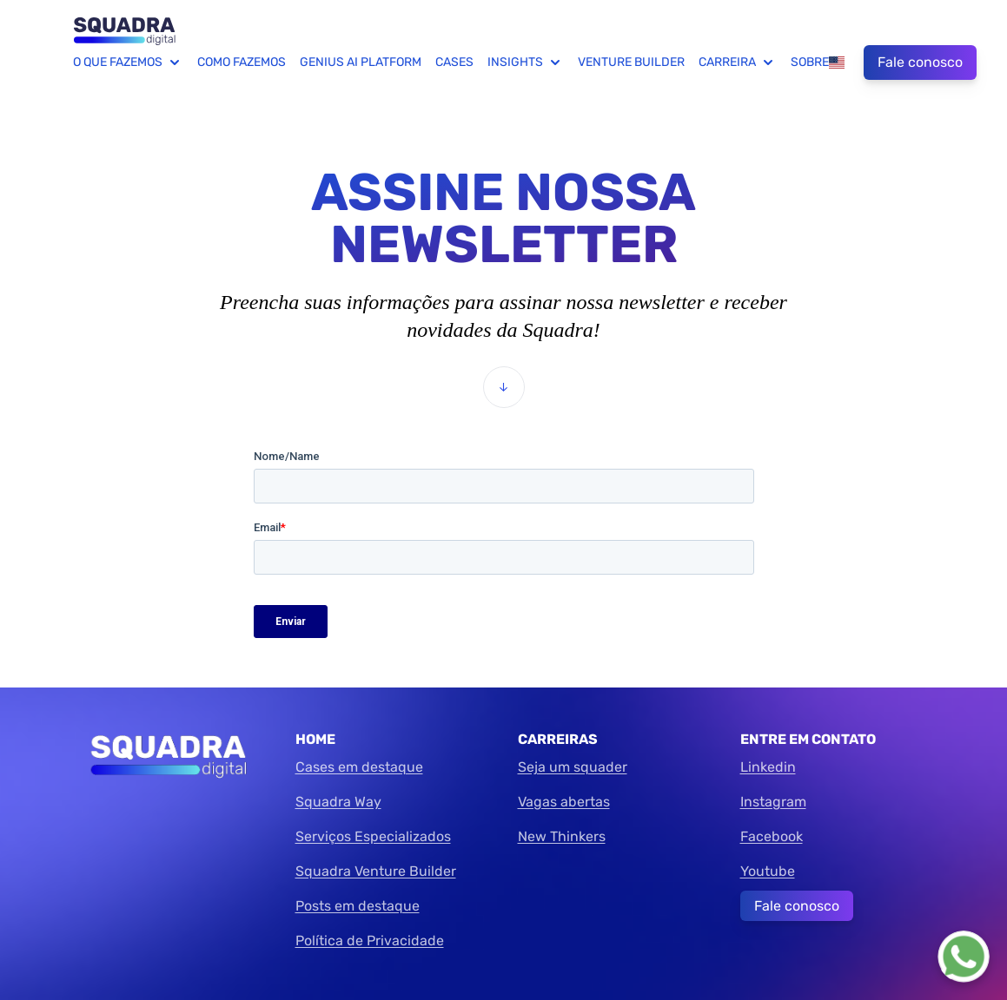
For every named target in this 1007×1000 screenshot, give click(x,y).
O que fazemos (128, 62)
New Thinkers (562, 836)
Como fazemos (241, 62)
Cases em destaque (359, 767)
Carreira (738, 62)
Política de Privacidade (369, 940)
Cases (454, 62)
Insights (525, 62)
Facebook (771, 836)
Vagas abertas (564, 801)
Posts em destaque (357, 906)
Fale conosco (920, 62)
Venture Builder (631, 62)
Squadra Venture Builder (375, 871)
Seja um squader (572, 767)
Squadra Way (338, 801)
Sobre (810, 62)
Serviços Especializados (373, 836)
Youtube (767, 871)
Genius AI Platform (360, 62)
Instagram (773, 801)
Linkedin (768, 767)
